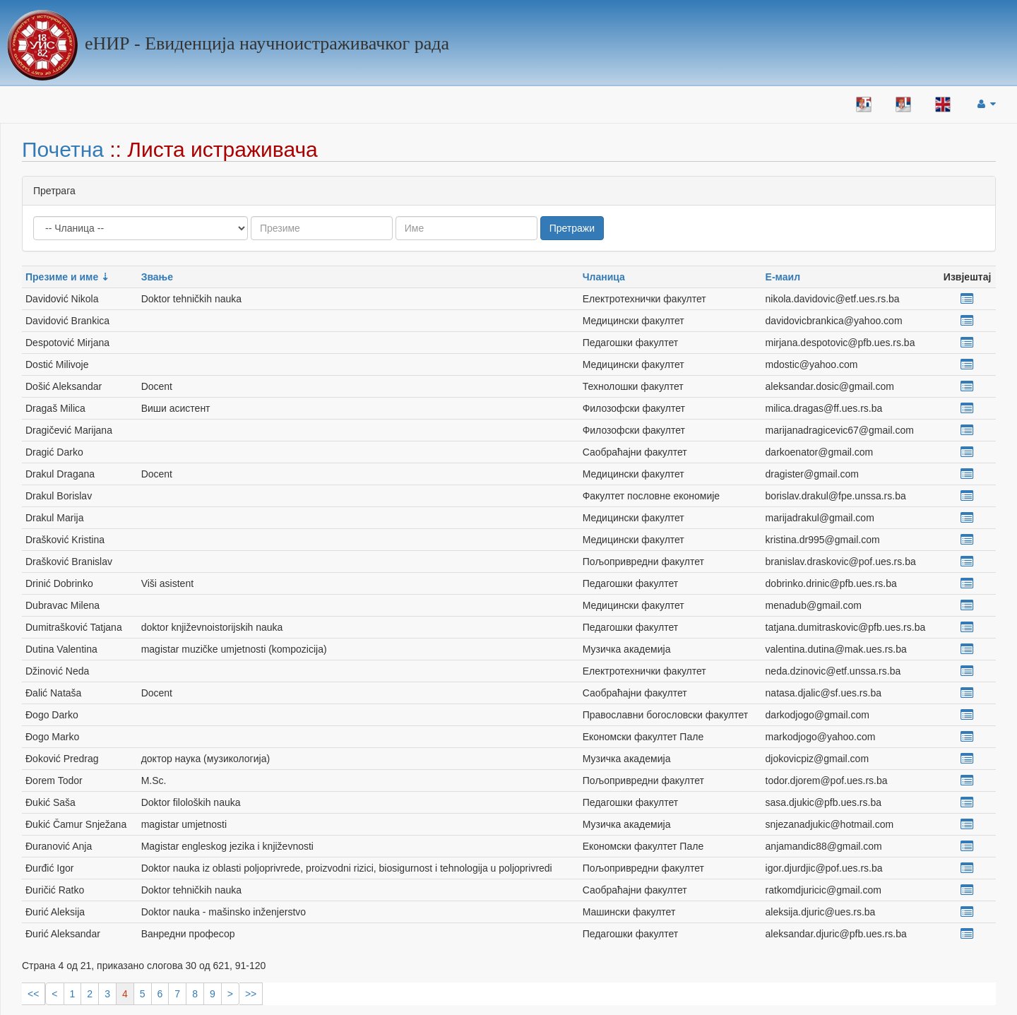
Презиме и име (61, 277)
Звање (157, 277)
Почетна (63, 149)
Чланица (604, 277)
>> (250, 993)
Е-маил (783, 277)
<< (33, 993)
